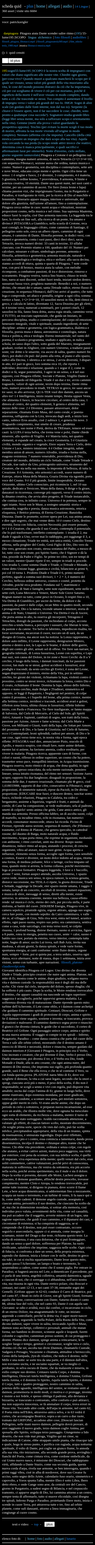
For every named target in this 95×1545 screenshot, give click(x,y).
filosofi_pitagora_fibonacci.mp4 (18, 41)
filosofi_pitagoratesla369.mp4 (52, 41)
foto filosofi (62, 37)
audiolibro (79, 37)
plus (30, 6)
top (36, 1524)
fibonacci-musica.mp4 (39, 45)
